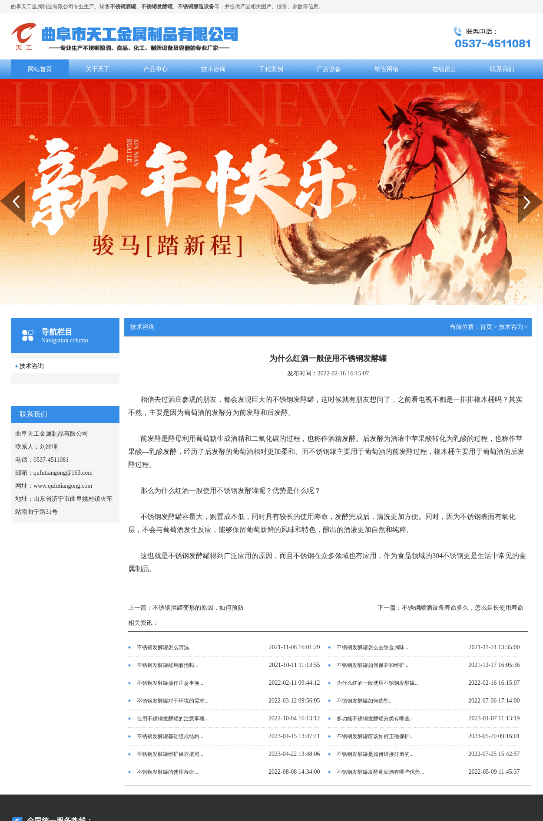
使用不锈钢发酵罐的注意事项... (173, 719)
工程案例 (271, 69)
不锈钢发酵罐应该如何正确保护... (375, 736)
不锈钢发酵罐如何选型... (365, 701)
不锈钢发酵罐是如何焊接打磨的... (375, 754)
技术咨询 (213, 69)
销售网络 (386, 69)
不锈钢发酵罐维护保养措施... (170, 754)
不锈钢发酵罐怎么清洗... (165, 647)
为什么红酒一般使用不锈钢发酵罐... (378, 683)
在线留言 (444, 69)
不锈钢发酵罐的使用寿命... (167, 772)
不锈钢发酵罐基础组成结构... (170, 736)
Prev (5, 184)
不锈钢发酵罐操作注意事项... (170, 683)
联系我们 (502, 69)
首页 (486, 327)
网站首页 (40, 69)
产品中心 (155, 69)
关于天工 (98, 69)
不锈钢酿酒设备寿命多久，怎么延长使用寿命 (462, 607)
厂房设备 (329, 69)
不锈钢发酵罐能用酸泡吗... (167, 665)
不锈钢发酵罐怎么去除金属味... (372, 647)
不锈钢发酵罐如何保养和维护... (372, 665)
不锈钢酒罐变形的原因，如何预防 (198, 607)
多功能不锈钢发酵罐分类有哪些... (375, 719)
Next (523, 184)
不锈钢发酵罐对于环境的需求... (173, 701)
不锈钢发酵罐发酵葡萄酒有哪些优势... (380, 772)
